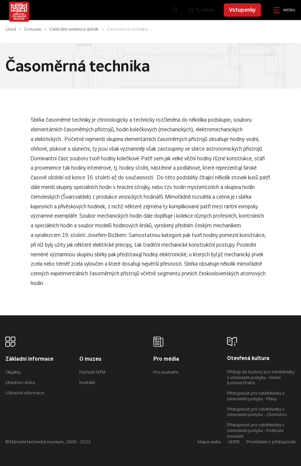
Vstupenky (242, 10)
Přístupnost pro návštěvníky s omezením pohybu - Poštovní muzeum (255, 430)
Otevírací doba (20, 382)
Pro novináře (165, 372)
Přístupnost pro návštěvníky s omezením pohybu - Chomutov (257, 412)
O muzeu (32, 29)
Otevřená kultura (248, 358)
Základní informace (29, 359)
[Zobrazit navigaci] (284, 10)
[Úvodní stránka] (19, 12)
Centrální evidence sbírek (74, 29)
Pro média (166, 359)
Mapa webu (209, 441)
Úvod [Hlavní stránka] (10, 29)
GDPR (234, 441)
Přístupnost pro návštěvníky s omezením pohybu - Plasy (255, 396)
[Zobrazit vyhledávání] (175, 10)
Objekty (13, 372)
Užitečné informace (24, 392)
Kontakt (87, 382)
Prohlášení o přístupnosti (271, 441)
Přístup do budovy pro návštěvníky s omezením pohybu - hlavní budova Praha (260, 377)
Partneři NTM (92, 372)
